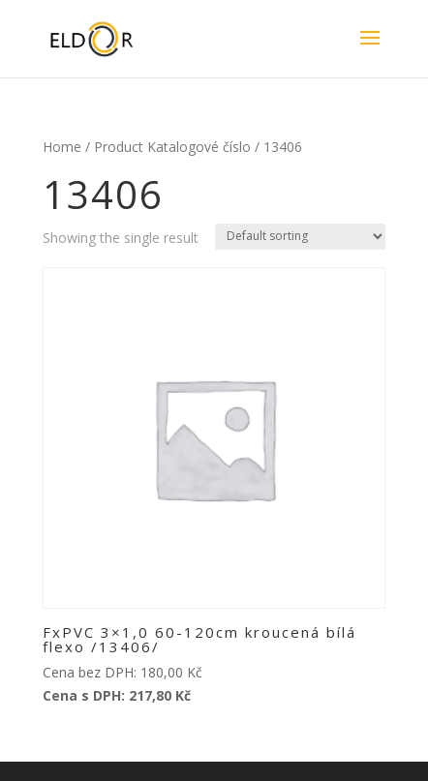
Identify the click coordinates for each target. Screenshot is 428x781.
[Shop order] (300, 237)
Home (62, 146)
